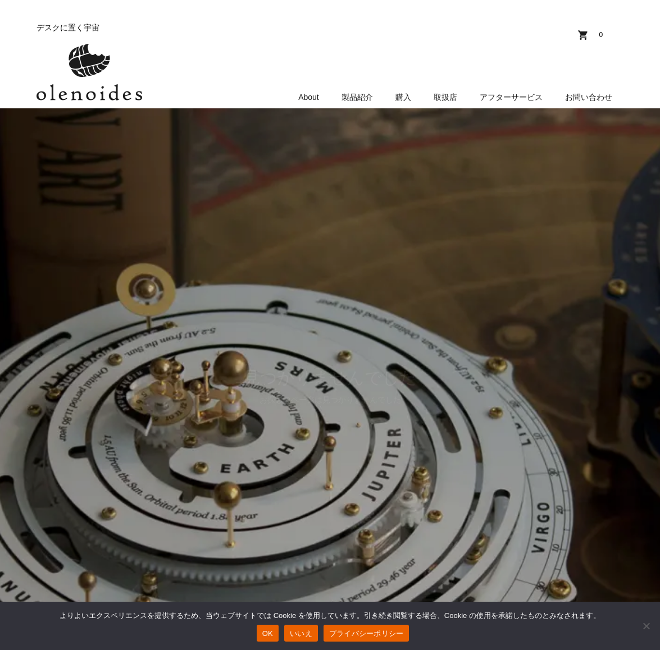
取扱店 (445, 97)
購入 (403, 97)
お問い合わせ (588, 97)
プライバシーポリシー (366, 633)
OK (267, 633)
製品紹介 (357, 97)
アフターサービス (511, 97)
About (308, 97)
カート (601, 34)
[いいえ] (646, 625)
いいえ (301, 633)
